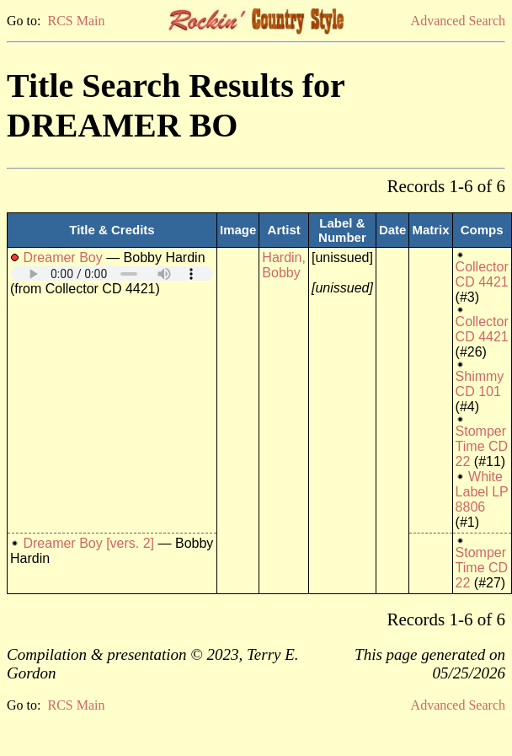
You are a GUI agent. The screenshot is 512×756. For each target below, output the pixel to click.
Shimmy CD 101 (480, 384)
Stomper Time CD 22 (482, 446)
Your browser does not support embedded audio (112, 273)
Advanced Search (458, 20)
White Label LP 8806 (482, 491)
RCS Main (75, 20)
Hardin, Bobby (284, 265)
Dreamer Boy (62, 257)
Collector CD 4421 (482, 274)
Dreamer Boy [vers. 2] (88, 543)
